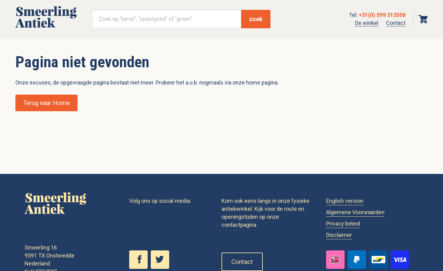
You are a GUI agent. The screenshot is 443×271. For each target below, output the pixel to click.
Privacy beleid (343, 223)
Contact (395, 23)
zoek (256, 19)
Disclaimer (339, 235)
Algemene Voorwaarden (355, 212)
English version (344, 201)
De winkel (366, 23)
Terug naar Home (46, 103)
